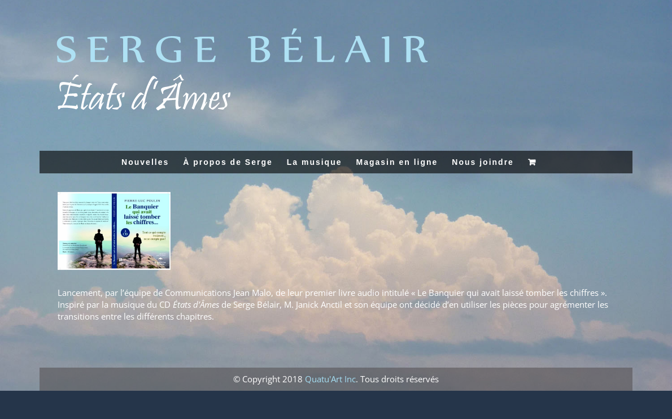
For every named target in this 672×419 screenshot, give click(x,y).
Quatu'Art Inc (330, 379)
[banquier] (114, 231)
